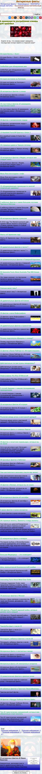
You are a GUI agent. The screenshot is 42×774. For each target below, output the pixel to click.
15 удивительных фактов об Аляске (14, 301)
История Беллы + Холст (9, 54)
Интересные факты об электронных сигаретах (18, 664)
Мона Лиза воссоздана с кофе (12, 174)
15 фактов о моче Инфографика (12, 313)
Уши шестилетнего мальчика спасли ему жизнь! (19, 472)
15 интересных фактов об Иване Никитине (20, 762)
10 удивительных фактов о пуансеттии (15, 326)
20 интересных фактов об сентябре (14, 497)
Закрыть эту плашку (20, 772)
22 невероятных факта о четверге (13, 538)
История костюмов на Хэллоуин (13, 79)
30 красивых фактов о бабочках (13, 460)
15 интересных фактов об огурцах (13, 404)
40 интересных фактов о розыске (13, 218)
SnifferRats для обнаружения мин (13, 66)
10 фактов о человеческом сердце (13, 120)
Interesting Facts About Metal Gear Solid (15, 580)
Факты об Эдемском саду (10, 234)
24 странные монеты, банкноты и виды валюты (19, 520)
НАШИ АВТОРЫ (6, 6)
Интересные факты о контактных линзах (16, 651)
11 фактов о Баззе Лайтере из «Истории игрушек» (20, 351)
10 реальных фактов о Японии (12, 596)
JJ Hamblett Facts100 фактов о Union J (15, 132)
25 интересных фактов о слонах (13, 91)
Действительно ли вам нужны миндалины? (17, 363)
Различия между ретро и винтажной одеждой (18, 417)
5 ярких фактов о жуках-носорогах (14, 510)
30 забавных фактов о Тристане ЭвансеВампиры (19, 689)
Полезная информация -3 (11, 732)
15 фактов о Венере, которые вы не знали (17, 485)
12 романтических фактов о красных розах (17, 676)
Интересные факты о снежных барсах (15, 429)
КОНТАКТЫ (35, 4)
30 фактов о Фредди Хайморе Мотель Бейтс (17, 699)
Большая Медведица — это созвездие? (16, 555)
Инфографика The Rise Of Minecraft (14, 376)
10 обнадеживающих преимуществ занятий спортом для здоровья (17, 187)
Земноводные (23, 4)
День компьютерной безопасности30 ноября (18, 567)
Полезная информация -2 (31, 730)
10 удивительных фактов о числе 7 (14, 247)
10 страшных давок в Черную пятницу (15, 145)
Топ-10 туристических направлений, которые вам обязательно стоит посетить (19, 713)
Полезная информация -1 (10, 730)
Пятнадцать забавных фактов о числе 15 (16, 639)
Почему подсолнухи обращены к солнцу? (16, 338)
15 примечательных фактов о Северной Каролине (20, 259)
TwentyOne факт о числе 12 (11, 626)
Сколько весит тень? (8, 288)
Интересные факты (29, 1)
